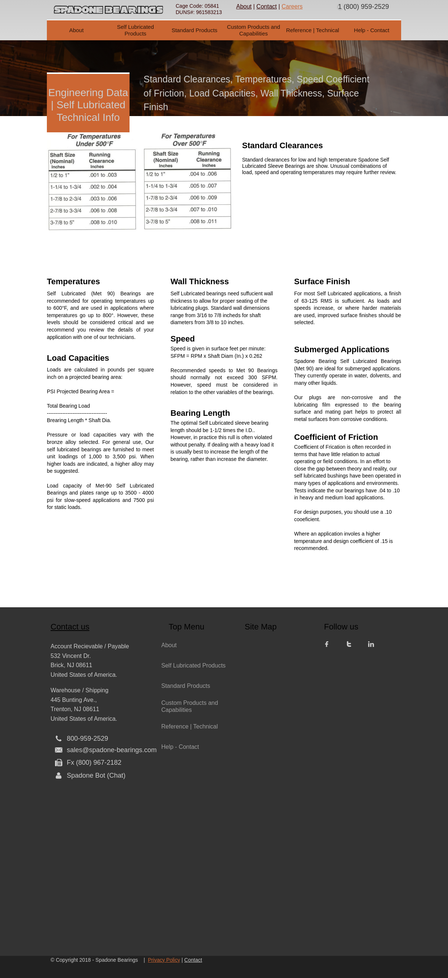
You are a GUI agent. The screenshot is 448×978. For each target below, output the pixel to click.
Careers (292, 6)
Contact (266, 6)
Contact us (70, 626)
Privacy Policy (164, 960)
